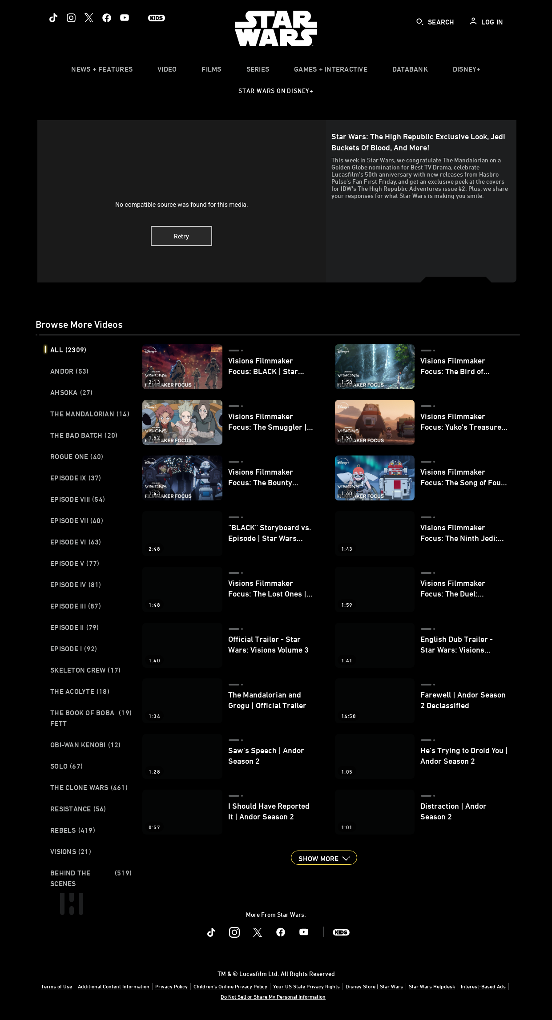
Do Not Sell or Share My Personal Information (273, 996)
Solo (66, 766)
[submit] (419, 21)
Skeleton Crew (85, 670)
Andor (69, 371)
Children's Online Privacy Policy (230, 986)
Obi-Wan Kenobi (85, 744)
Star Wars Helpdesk (432, 986)
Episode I (73, 648)
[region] (181, 201)
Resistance (78, 808)
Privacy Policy (171, 986)
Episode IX (75, 477)
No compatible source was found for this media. (181, 204)
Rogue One (76, 456)
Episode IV (75, 584)
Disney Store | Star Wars (374, 986)
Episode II (74, 627)
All (68, 349)
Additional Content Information (113, 986)
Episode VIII (77, 499)
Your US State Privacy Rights (306, 986)
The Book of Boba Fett (91, 718)
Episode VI (75, 541)
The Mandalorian (89, 413)
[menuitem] (167, 71)
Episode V (74, 563)
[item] (102, 71)
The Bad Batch (83, 435)
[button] (324, 858)
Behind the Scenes (91, 878)
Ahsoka (71, 392)
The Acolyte (79, 691)
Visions (70, 851)
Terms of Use (56, 986)
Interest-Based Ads (483, 986)
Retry (181, 236)
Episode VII (76, 520)
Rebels (72, 830)
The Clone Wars (89, 787)
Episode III (75, 606)
